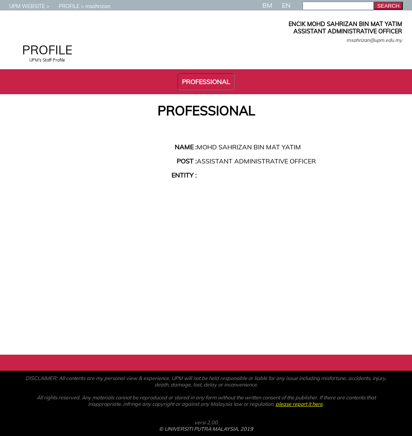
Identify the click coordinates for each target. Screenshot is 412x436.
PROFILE (65, 6)
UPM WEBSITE (23, 6)
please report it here (299, 404)
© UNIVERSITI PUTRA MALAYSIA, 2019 (206, 429)
